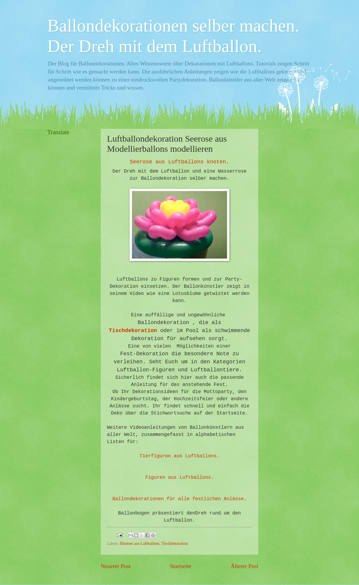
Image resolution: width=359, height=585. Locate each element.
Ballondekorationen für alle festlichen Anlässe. (179, 499)
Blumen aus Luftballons (140, 543)
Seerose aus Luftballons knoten (178, 162)
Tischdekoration (133, 331)
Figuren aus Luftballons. (179, 477)
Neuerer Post (115, 566)
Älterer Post (244, 566)
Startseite (180, 566)
